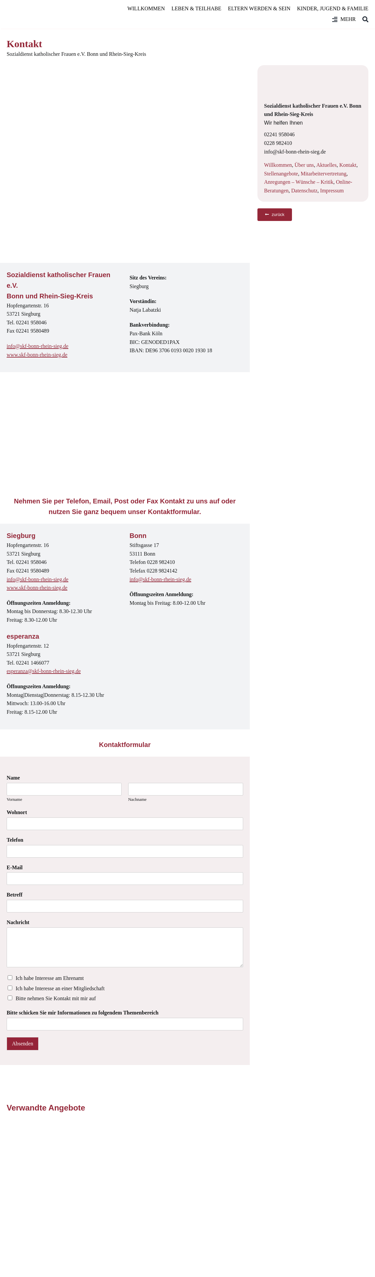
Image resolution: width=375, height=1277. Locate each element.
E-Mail (15, 867)
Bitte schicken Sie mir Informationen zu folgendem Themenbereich (82, 1012)
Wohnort (17, 812)
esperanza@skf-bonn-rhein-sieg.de (44, 671)
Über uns (304, 165)
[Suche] (362, 19)
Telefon (15, 840)
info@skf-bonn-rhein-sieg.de (37, 346)
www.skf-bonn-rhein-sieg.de (37, 355)
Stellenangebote (281, 173)
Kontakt (347, 165)
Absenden (22, 1043)
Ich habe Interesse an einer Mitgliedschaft (60, 988)
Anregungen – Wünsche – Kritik (298, 182)
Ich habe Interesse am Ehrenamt (50, 978)
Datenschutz (304, 190)
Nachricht (18, 922)
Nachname (137, 799)
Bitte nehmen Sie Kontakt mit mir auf (56, 998)
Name (13, 778)
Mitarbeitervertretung (323, 173)
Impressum (332, 190)
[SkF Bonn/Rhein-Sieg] (46, 14)
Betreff (15, 895)
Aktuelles (326, 165)
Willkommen (278, 165)
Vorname (14, 799)
